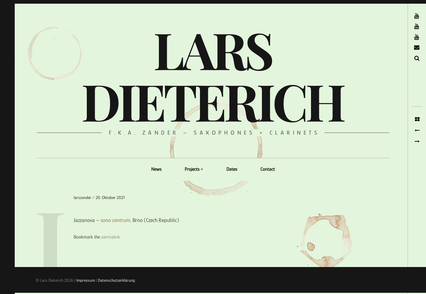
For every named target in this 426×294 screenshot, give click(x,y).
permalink (110, 237)
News (156, 169)
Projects (192, 169)
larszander (83, 197)
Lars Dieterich (212, 75)
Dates (231, 169)
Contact (267, 169)
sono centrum (115, 220)
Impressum (85, 280)
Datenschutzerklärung (116, 280)
